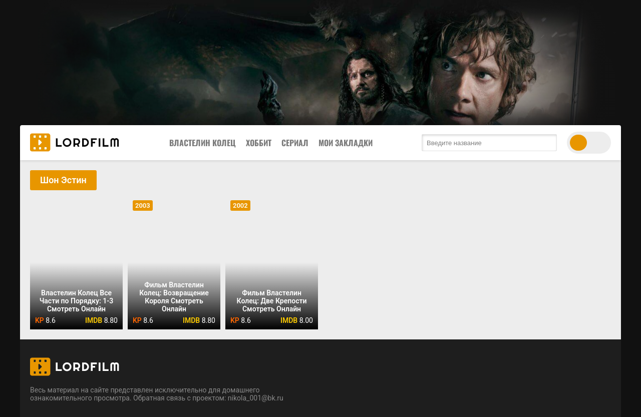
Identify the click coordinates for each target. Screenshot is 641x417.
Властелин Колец (202, 143)
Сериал (294, 143)
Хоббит (258, 143)
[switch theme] (589, 143)
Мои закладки (345, 143)
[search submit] (547, 143)
